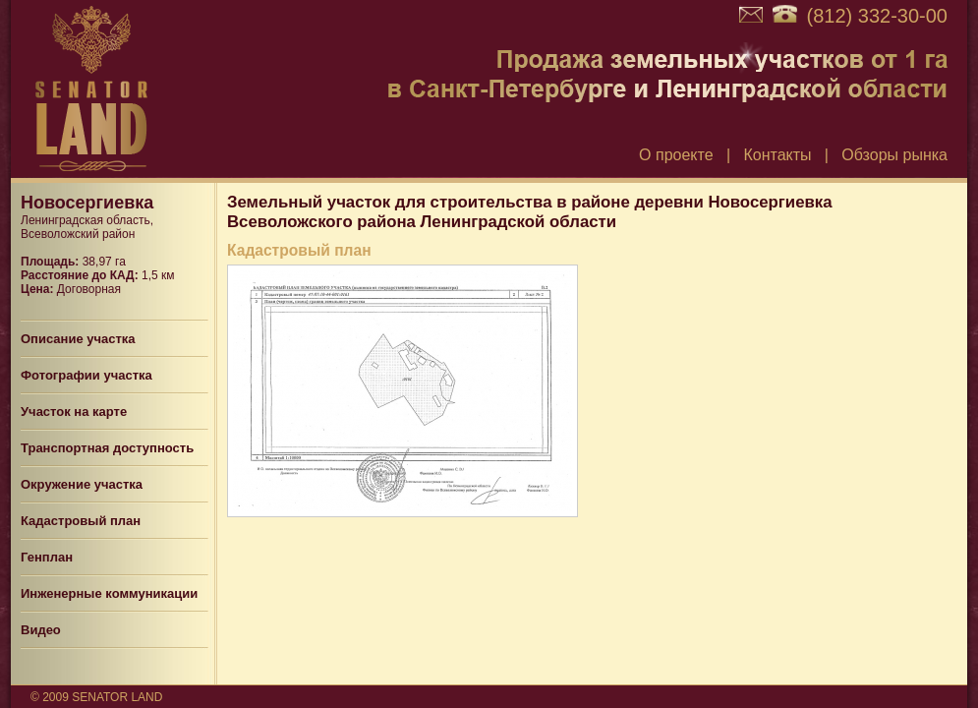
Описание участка (78, 338)
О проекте (676, 155)
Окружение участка (82, 484)
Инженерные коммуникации (109, 593)
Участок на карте (74, 411)
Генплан (47, 557)
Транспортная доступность (107, 448)
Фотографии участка (86, 375)
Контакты (777, 155)
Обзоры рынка (894, 155)
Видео (41, 629)
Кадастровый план (81, 520)
